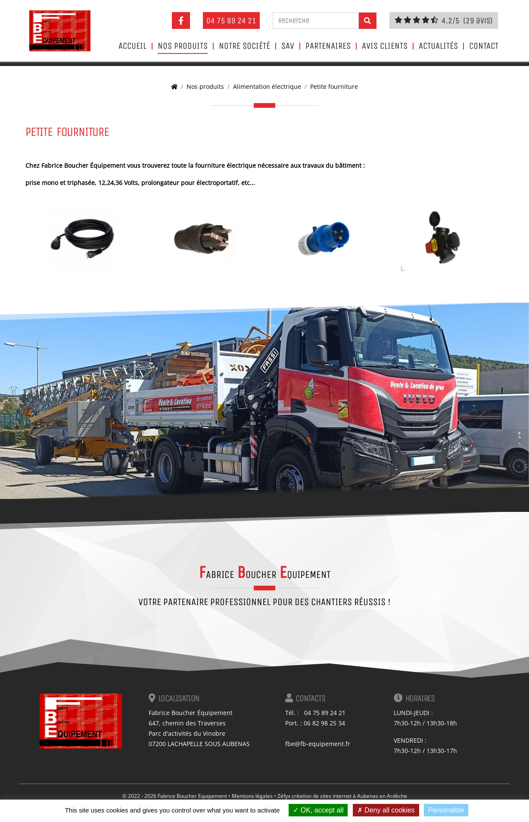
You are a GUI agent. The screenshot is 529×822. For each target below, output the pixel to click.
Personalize (446, 810)
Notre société (244, 46)
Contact (483, 46)
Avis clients (385, 46)
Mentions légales (252, 796)
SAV (287, 46)
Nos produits (183, 46)
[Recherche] (316, 21)
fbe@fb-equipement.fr (317, 744)
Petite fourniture (334, 86)
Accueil (132, 46)
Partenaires (328, 46)
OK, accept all (318, 810)
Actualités (438, 46)
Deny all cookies (386, 810)
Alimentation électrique (267, 86)
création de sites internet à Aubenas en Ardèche (349, 796)
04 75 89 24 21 (231, 20)
